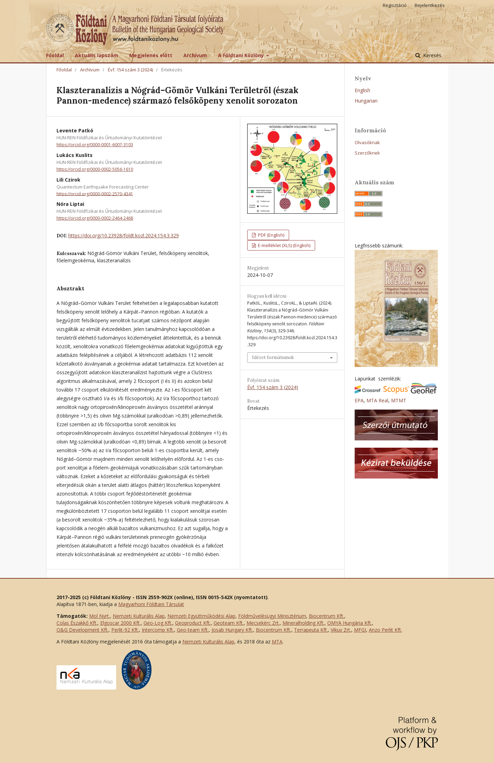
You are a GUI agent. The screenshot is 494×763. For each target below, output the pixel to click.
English (362, 90)
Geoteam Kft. (229, 623)
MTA (277, 641)
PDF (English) (270, 235)
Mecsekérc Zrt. (263, 623)
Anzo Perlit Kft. (385, 629)
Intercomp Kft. (158, 629)
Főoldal (55, 55)
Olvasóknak (367, 142)
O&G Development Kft (82, 629)
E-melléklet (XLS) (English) (283, 245)
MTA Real (377, 400)
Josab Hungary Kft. (232, 629)
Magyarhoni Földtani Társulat (151, 604)
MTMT (398, 400)
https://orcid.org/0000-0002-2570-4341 (95, 193)
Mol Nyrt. (99, 616)
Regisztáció (395, 5)
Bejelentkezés (430, 5)
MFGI (360, 629)
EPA (359, 400)
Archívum (195, 55)
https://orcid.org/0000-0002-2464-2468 (95, 218)
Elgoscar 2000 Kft (120, 623)
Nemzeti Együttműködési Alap (201, 616)
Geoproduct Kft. (193, 623)
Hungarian (366, 100)
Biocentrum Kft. (326, 616)
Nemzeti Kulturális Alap (139, 616)
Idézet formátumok (273, 357)
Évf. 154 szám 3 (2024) (130, 70)
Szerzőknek (367, 153)
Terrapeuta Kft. (311, 629)
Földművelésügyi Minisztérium (272, 616)
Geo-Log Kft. (158, 623)
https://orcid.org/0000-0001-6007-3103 (95, 145)
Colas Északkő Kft (76, 623)
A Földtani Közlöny (241, 55)
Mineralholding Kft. (303, 623)
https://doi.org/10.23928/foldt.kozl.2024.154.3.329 (123, 235)
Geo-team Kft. (193, 629)
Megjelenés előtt (150, 55)
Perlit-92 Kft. (125, 629)
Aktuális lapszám (96, 55)
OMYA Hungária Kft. (349, 623)
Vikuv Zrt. (341, 629)
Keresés (431, 55)
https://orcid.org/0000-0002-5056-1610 (95, 169)
